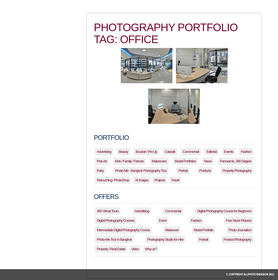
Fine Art (102, 161)
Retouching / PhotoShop (113, 180)
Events (228, 152)
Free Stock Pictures (238, 220)
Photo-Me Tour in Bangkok (114, 239)
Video (135, 249)
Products (205, 171)
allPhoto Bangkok (255, 274)
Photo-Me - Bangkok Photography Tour (141, 171)
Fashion (246, 152)
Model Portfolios (185, 161)
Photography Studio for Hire (165, 239)
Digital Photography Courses (115, 220)
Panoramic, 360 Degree (235, 161)
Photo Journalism (240, 230)
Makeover (172, 230)
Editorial (211, 152)
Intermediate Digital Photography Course (123, 230)
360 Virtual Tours (107, 211)
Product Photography (237, 239)
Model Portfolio (203, 230)
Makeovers (159, 161)
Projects (159, 180)
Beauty (123, 152)
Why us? (151, 249)
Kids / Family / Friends (129, 161)
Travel (175, 180)
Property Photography (237, 171)
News (208, 161)
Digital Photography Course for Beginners (224, 211)
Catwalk (170, 152)
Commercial (191, 152)
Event (162, 220)
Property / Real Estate (111, 249)
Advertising (104, 152)
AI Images (142, 180)
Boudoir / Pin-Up (146, 152)
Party (100, 171)
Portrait (183, 171)
